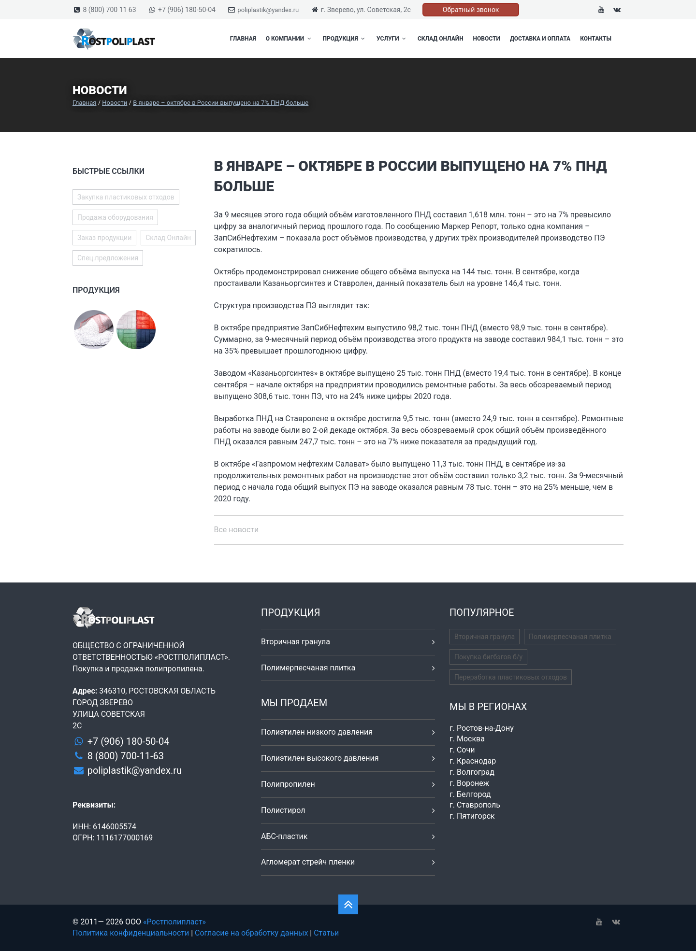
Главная (243, 38)
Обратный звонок (471, 10)
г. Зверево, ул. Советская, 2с (366, 10)
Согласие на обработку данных (251, 932)
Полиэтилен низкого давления (317, 732)
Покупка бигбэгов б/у (488, 657)
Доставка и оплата (540, 38)
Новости (486, 38)
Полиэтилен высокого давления (320, 758)
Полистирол (283, 810)
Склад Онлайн (441, 38)
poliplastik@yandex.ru (268, 10)
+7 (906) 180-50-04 (187, 10)
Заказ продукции (104, 237)
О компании (289, 38)
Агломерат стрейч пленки (308, 861)
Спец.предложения (107, 258)
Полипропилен (288, 784)
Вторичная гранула (295, 641)
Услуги (392, 38)
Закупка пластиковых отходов (125, 197)
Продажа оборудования (115, 217)
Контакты (595, 38)
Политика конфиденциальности (130, 932)
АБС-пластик (284, 836)
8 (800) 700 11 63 (109, 10)
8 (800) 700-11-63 (125, 756)
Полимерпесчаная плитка (308, 667)
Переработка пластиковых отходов (510, 677)
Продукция (345, 38)
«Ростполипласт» (174, 921)
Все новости (236, 529)
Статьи (326, 932)
